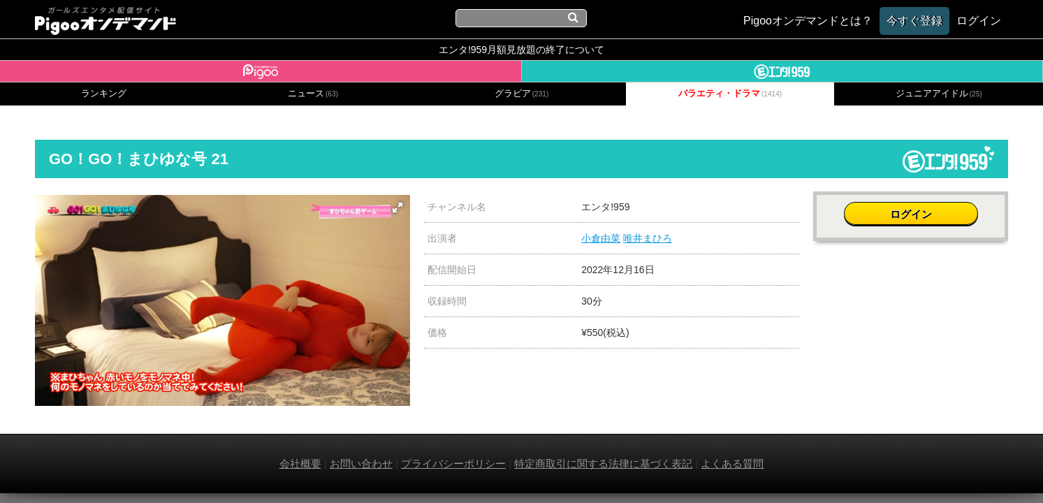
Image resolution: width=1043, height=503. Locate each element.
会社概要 (300, 463)
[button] (397, 207)
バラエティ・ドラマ (730, 94)
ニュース (313, 94)
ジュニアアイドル (939, 94)
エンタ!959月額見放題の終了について (521, 49)
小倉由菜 (600, 238)
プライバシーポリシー (453, 463)
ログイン (911, 214)
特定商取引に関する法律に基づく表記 (603, 463)
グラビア (522, 94)
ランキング (103, 94)
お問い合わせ (361, 463)
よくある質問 (732, 463)
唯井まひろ (647, 238)
